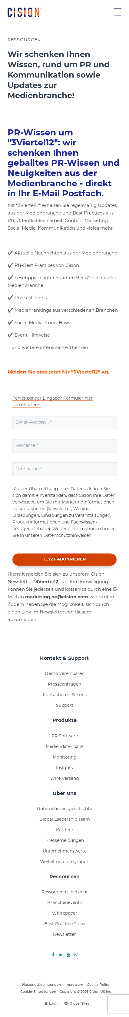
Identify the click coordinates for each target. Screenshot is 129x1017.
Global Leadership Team (64, 819)
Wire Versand (64, 778)
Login (51, 1003)
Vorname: (26, 446)
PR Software (64, 736)
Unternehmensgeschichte (64, 809)
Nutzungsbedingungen (41, 984)
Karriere (64, 830)
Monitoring (65, 757)
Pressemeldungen (64, 841)
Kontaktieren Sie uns (65, 695)
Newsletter (64, 934)
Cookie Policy (98, 984)
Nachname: (28, 469)
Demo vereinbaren (64, 674)
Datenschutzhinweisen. (67, 535)
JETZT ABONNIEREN (64, 559)
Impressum (73, 984)
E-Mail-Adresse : (33, 422)
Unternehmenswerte (65, 851)
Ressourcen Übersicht (64, 892)
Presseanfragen (64, 684)
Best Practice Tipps (64, 924)
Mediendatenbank (65, 747)
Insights (64, 768)
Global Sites (76, 1003)
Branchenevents (64, 903)
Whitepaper (64, 913)
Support (64, 705)
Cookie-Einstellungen (38, 991)
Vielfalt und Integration (64, 862)
